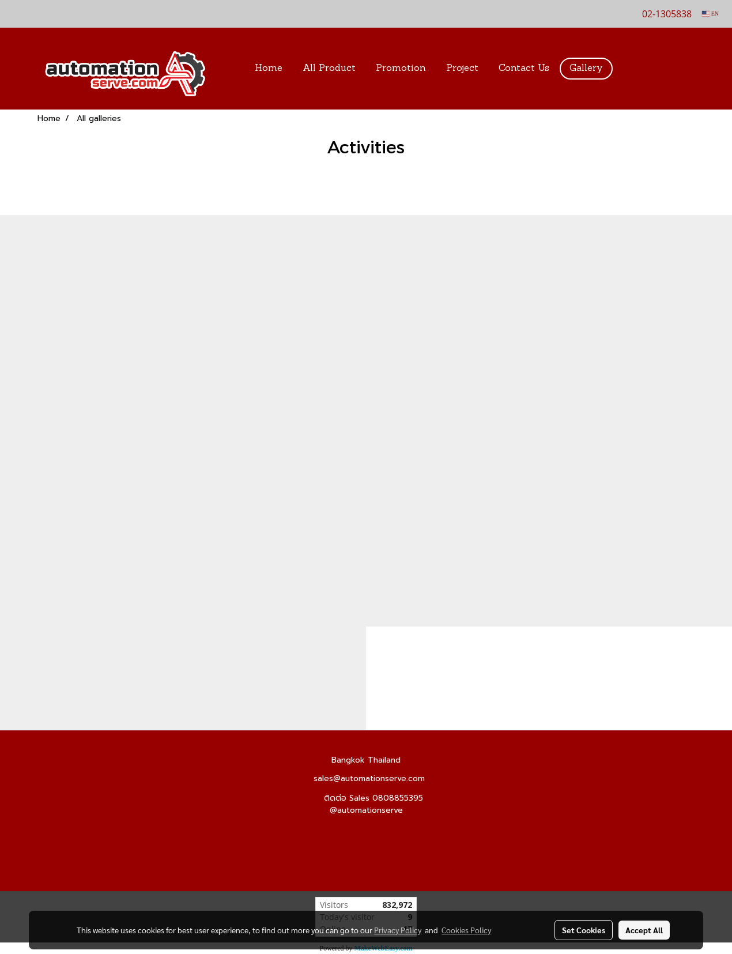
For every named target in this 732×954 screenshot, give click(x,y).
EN (710, 13)
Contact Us (524, 68)
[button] (630, 68)
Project (462, 68)
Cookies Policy (466, 930)
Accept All (644, 930)
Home (268, 68)
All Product (329, 68)
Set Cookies (583, 930)
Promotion (401, 68)
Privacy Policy (397, 930)
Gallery (586, 68)
